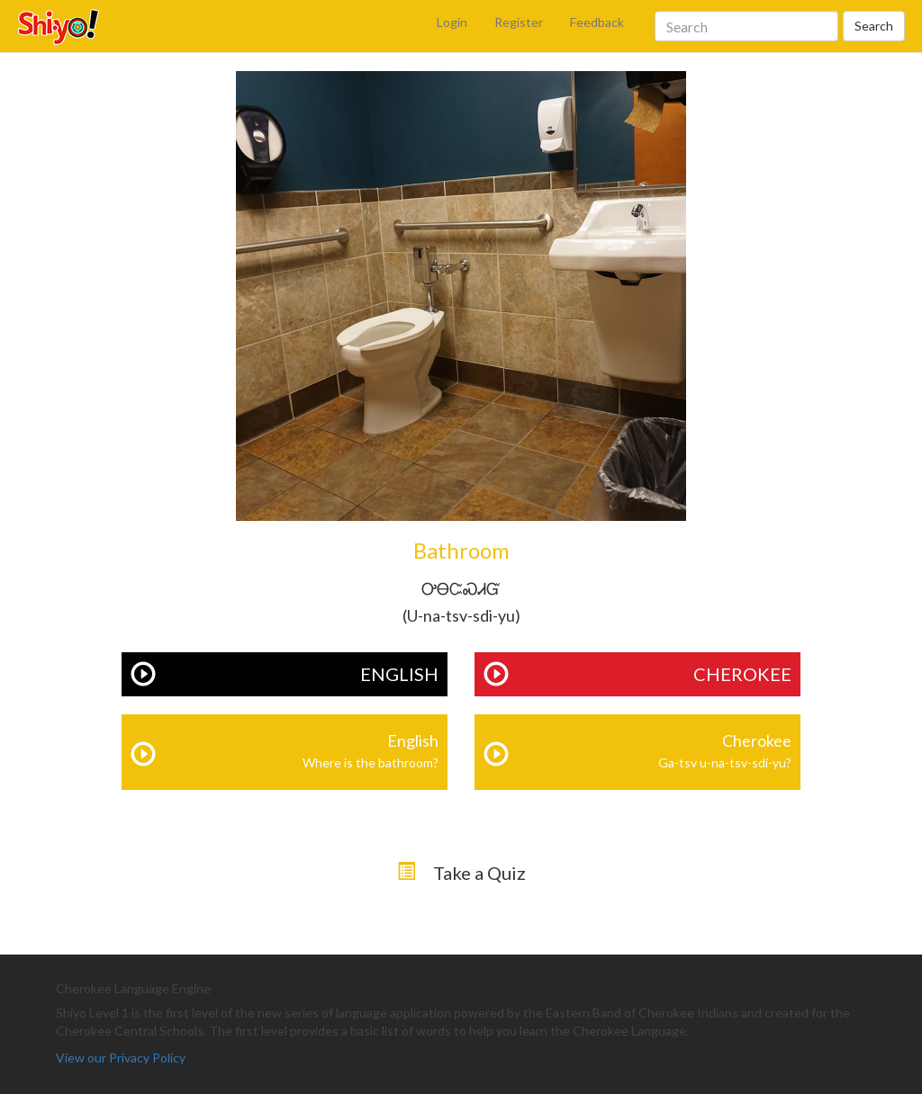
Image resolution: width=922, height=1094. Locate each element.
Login (452, 22)
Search (873, 25)
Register (518, 22)
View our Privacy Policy (120, 1057)
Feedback (597, 22)
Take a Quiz (479, 872)
